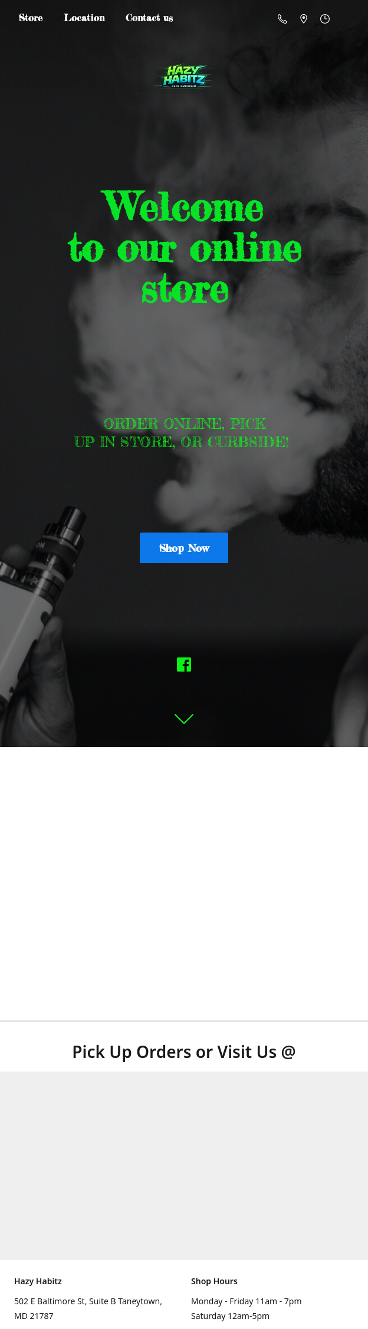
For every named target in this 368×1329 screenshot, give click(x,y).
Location (84, 18)
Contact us (149, 18)
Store (30, 18)
